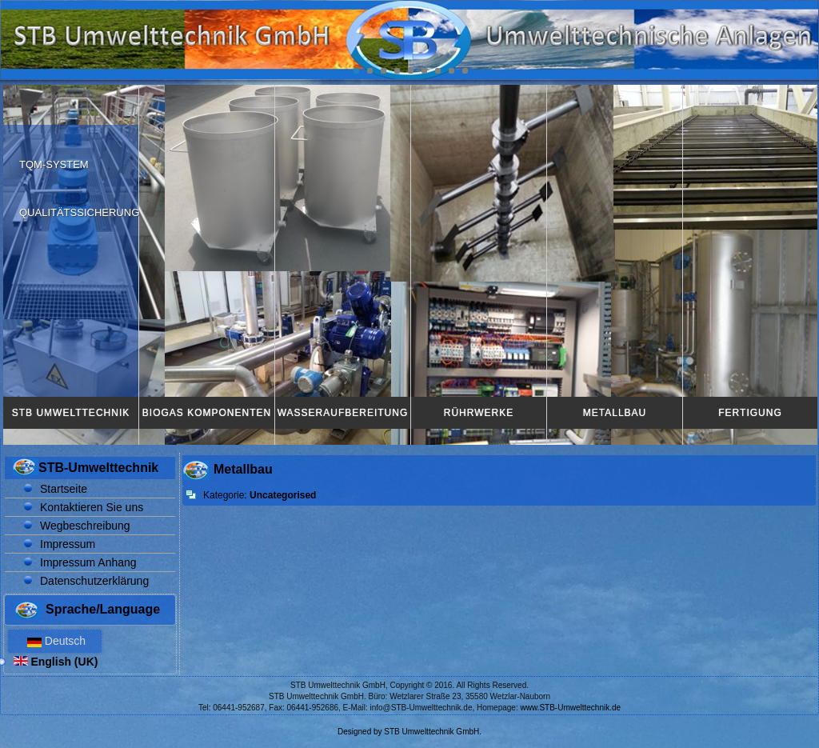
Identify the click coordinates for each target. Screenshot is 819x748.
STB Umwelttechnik (71, 412)
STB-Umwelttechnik (98, 467)
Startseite (63, 488)
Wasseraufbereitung (343, 412)
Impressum (67, 544)
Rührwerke (478, 412)
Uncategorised (283, 495)
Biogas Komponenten (206, 412)
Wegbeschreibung (85, 525)
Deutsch (55, 640)
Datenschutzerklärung (94, 580)
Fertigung (749, 412)
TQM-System (54, 164)
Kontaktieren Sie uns (91, 507)
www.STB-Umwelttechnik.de (571, 707)
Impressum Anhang (88, 562)
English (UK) (56, 661)
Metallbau (614, 412)
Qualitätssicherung (79, 212)
